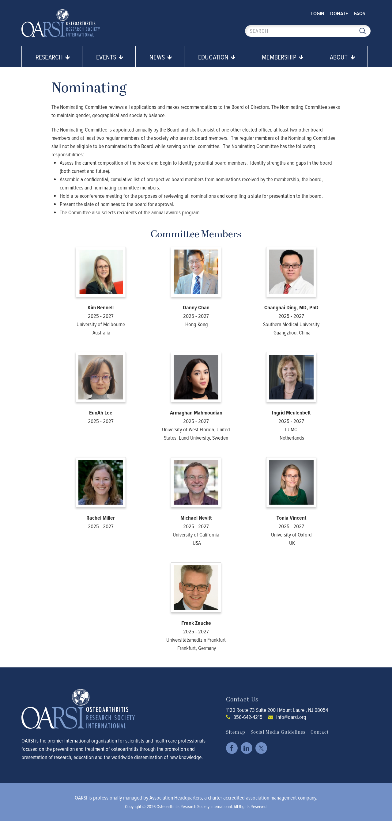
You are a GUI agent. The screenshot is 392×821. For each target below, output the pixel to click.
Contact (320, 732)
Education (217, 57)
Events (109, 57)
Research (53, 57)
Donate (339, 13)
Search (362, 31)
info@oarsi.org (291, 717)
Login (317, 13)
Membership (282, 57)
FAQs (359, 13)
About (342, 57)
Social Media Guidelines (278, 732)
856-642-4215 (247, 717)
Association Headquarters (175, 797)
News (160, 57)
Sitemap (235, 732)
